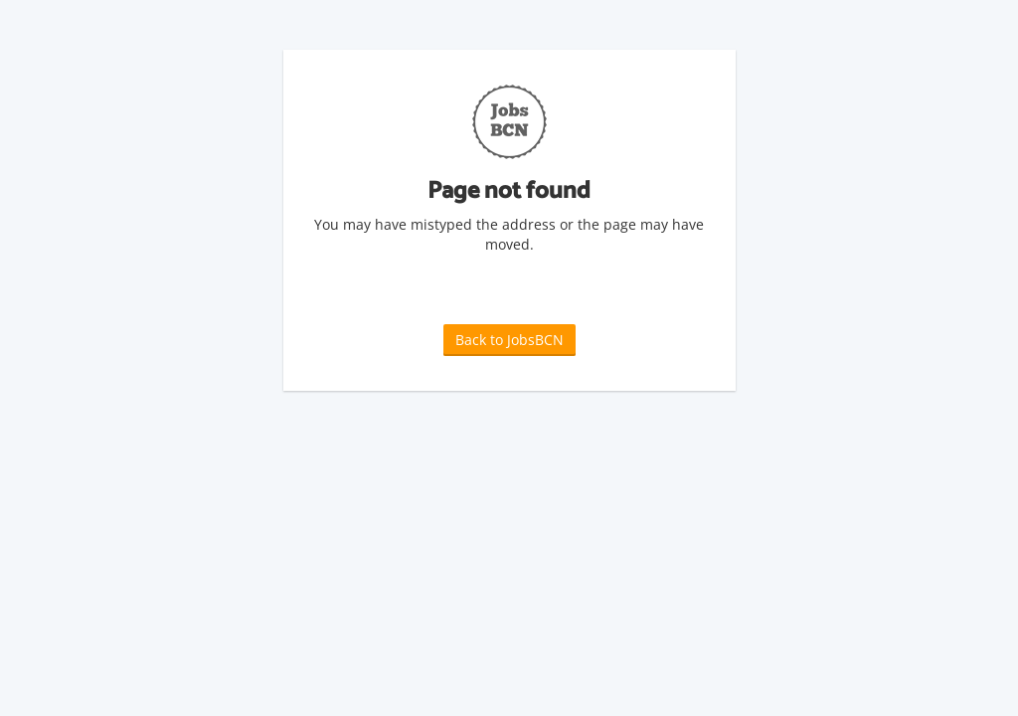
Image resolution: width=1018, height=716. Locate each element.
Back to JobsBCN (509, 339)
